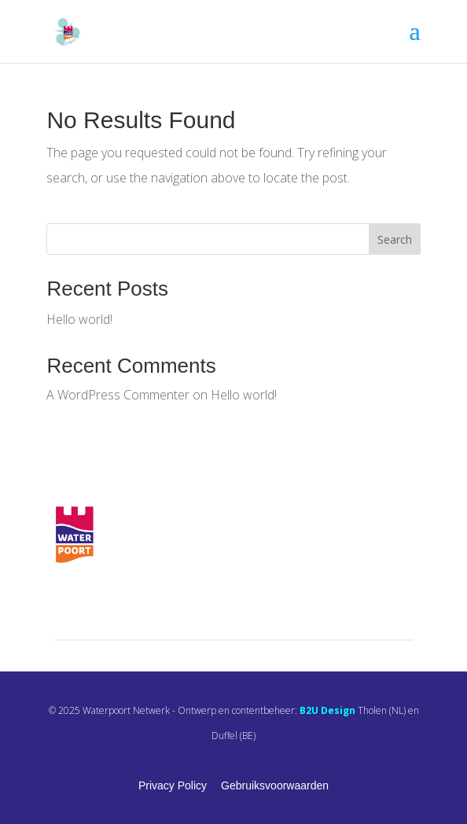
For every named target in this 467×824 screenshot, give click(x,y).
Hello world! (79, 319)
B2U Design (327, 710)
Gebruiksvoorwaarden (275, 785)
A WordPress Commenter (117, 394)
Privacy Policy (172, 785)
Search (394, 239)
